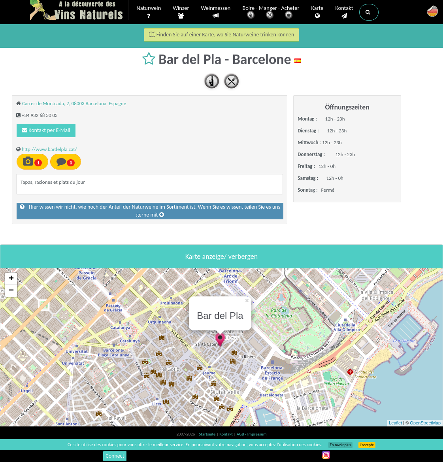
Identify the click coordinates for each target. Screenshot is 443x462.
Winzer (181, 12)
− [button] (11, 291)
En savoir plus (340, 445)
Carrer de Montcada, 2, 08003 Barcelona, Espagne (74, 103)
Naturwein (149, 12)
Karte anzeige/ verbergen (221, 256)
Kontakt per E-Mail (46, 130)
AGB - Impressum (252, 434)
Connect (115, 456)
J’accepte (367, 445)
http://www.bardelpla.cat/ (49, 149)
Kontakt (344, 12)
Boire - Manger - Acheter (270, 13)
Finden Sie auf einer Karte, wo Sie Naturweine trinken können (221, 34)
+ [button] (11, 279)
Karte (317, 12)
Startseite (207, 434)
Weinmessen (215, 12)
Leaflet (395, 423)
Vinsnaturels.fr (79, 11)
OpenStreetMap (425, 423)
